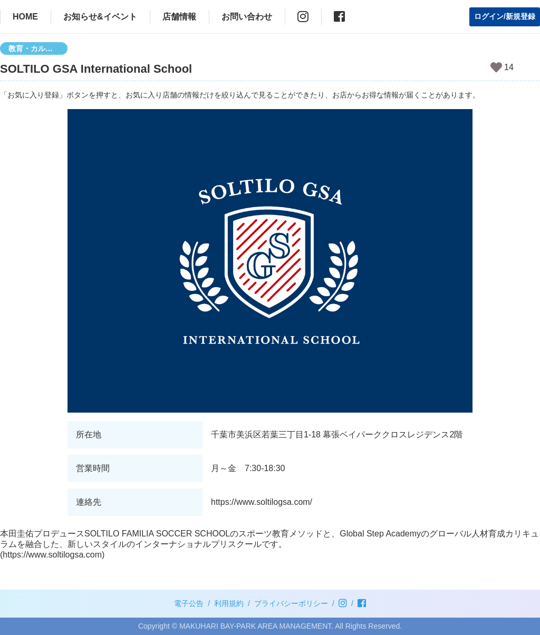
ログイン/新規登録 (504, 16)
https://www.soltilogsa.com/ (261, 501)
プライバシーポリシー (291, 603)
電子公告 (189, 603)
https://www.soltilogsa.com (52, 554)
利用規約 (229, 603)
